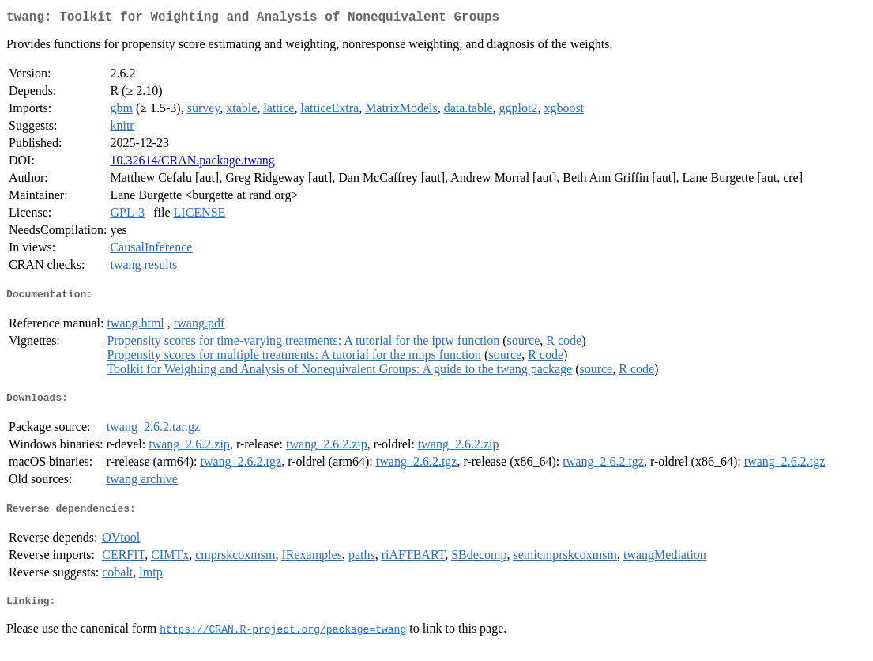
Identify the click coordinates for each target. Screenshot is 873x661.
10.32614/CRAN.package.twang (192, 163)
